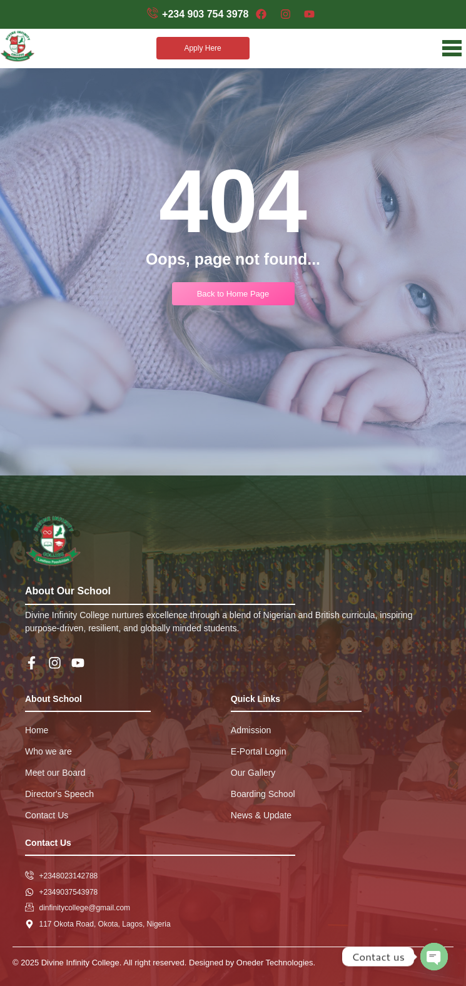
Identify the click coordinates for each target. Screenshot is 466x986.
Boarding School (263, 794)
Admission (251, 730)
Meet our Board (55, 773)
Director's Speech (59, 794)
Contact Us (46, 815)
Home (36, 730)
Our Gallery (253, 773)
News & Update (261, 815)
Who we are (48, 751)
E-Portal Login (258, 751)
